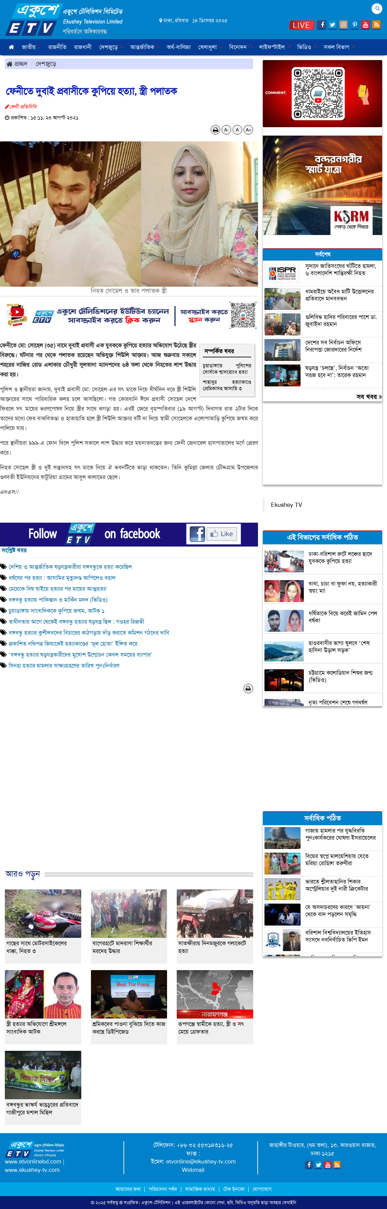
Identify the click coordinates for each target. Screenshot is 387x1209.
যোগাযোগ (262, 1189)
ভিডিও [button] (306, 47)
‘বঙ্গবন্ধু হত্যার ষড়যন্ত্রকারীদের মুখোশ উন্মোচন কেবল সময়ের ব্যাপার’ (81, 655)
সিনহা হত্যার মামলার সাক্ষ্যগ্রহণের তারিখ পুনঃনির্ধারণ (64, 666)
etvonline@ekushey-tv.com (201, 1161)
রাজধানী (83, 47)
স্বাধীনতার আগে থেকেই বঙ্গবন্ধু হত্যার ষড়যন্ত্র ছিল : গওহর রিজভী (76, 622)
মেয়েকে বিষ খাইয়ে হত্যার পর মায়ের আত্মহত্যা (57, 589)
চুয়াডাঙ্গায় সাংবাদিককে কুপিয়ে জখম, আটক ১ (56, 611)
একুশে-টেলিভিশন (156, 1202)
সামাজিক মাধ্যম (200, 1189)
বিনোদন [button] (240, 47)
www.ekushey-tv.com (32, 1170)
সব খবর (369, 397)
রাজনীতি (57, 47)
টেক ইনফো (234, 1189)
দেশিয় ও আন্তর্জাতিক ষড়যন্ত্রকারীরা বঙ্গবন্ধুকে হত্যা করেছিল (70, 567)
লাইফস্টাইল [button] (274, 47)
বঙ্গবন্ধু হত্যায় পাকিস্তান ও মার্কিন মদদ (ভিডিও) (58, 600)
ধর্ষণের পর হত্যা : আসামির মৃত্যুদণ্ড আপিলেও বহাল (62, 578)
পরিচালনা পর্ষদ (163, 1189)
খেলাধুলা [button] (210, 47)
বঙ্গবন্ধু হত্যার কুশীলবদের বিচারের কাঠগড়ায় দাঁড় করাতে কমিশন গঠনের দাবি (89, 633)
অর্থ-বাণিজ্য (179, 47)
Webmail (193, 1170)
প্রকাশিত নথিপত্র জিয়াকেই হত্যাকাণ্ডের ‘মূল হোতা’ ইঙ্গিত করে (73, 644)
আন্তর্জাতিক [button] (144, 47)
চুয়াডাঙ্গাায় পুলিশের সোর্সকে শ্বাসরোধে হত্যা (227, 368)
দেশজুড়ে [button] (111, 47)
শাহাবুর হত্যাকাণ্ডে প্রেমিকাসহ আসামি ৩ (227, 385)
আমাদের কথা (128, 1189)
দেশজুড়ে (46, 63)
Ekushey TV (286, 505)
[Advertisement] (129, 788)
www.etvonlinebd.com (33, 1161)
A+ (248, 130)
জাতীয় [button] (31, 47)
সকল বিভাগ (339, 47)
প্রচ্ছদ (16, 63)
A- (226, 130)
